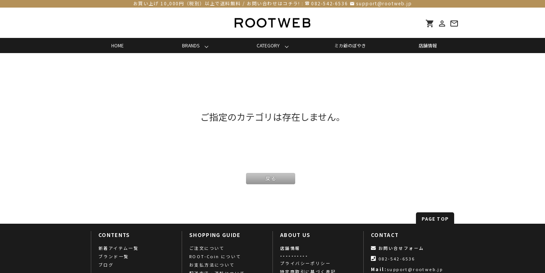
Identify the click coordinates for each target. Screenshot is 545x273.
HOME (117, 45)
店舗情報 (428, 45)
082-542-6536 (329, 3)
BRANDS (190, 45)
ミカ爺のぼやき (350, 45)
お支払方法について (212, 265)
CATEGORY (268, 45)
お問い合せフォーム (397, 248)
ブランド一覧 (113, 256)
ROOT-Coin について (215, 256)
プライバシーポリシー (305, 263)
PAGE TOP (435, 218)
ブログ (106, 265)
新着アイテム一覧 (118, 248)
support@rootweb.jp (384, 3)
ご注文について (207, 248)
